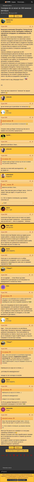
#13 (32, 348)
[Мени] (2, 2)
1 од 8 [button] (11, 16)
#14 (32, 386)
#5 (32, 155)
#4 (32, 141)
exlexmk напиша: (6, 121)
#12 (32, 325)
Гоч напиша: (5, 159)
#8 (32, 232)
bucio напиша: (6, 296)
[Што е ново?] (28, 2)
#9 (32, 255)
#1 (32, 26)
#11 (32, 292)
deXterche (5, 13)
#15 (32, 415)
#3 (32, 117)
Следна (18, 16)
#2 (32, 103)
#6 (32, 181)
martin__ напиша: (7, 184)
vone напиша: (6, 389)
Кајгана (4, 471)
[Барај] (32, 2)
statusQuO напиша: (7, 418)
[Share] (30, 26)
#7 (32, 214)
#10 (32, 275)
